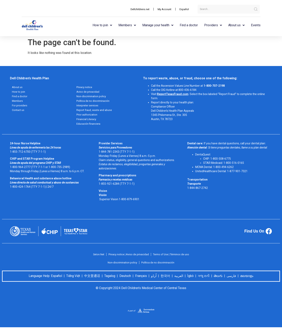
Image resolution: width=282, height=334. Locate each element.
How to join (102, 25)
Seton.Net (95, 256)
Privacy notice (85, 87)
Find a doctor (189, 25)
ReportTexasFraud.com (172, 94)
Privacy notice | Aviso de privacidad (127, 256)
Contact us (18, 111)
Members (127, 25)
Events (256, 25)
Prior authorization (88, 115)
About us (236, 25)
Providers (213, 25)
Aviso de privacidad (88, 92)
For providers (20, 106)
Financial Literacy (87, 120)
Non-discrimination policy (92, 96)
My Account (163, 9)
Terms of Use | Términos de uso (173, 256)
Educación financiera (89, 125)
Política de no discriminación (94, 101)
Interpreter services (88, 106)
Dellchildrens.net (137, 9)
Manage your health (157, 25)
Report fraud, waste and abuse (95, 111)
